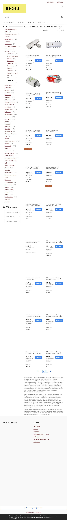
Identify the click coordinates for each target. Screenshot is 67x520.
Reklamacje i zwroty (39, 437)
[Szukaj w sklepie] (32, 17)
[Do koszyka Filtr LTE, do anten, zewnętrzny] (59, 135)
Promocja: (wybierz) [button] (11, 221)
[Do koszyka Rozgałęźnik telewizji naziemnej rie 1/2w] (59, 172)
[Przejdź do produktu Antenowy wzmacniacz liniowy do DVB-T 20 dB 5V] (33, 120)
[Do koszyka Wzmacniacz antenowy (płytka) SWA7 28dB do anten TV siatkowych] (59, 357)
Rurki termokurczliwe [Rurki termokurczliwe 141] (10, 158)
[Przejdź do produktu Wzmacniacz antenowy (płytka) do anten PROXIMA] (33, 230)
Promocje (7, 202)
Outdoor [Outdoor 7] (7, 143)
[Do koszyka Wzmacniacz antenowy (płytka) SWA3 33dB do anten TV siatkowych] (38, 357)
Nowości (7, 199)
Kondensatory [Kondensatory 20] (9, 114)
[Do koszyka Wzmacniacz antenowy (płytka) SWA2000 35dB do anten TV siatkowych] (59, 320)
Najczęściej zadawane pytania (41, 439)
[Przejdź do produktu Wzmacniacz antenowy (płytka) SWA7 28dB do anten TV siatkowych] (54, 341)
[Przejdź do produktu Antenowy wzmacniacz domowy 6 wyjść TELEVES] (54, 44)
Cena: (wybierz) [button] (10, 216)
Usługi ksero (37, 442)
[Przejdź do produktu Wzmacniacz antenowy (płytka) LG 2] (33, 267)
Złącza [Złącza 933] (6, 194)
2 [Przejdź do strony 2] (43, 371)
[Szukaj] (62, 17)
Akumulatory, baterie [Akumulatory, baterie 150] (10, 46)
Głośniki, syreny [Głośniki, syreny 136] (9, 109)
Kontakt (36, 429)
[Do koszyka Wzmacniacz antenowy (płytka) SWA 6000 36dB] (59, 283)
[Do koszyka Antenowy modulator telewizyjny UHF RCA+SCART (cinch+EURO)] (38, 60)
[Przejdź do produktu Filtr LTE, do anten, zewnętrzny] (54, 120)
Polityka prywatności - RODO (41, 434)
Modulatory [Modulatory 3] (10, 66)
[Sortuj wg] (50, 30)
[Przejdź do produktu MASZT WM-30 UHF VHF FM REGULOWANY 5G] (33, 157)
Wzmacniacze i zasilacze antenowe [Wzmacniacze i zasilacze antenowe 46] (11, 80)
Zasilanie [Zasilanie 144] (7, 187)
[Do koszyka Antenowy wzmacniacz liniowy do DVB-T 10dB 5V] (38, 98)
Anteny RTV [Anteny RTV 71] (10, 53)
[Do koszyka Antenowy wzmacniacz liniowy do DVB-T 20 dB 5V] (38, 135)
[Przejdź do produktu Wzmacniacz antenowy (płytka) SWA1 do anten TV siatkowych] (33, 304)
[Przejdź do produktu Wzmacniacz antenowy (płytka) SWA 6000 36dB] (54, 267)
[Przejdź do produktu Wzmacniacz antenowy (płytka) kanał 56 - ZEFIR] (54, 230)
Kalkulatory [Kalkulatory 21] (8, 112)
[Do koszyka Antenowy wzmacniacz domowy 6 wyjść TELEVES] (59, 60)
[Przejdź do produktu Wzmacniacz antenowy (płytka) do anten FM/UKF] (54, 193)
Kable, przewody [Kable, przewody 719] (9, 153)
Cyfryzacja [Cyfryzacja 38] (8, 100)
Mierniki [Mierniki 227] (7, 121)
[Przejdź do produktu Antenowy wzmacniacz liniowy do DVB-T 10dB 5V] (33, 82)
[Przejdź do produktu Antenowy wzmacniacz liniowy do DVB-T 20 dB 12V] (54, 82)
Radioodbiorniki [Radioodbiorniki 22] (9, 155)
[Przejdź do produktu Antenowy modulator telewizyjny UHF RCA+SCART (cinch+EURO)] (33, 44)
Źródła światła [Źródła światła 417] (9, 197)
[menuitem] (10, 22)
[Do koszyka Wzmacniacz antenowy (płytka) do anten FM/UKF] (59, 209)
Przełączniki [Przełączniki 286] (8, 146)
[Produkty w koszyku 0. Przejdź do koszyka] (62, 6)
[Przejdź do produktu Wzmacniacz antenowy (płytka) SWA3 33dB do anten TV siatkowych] (33, 341)
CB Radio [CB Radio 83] (7, 92)
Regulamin (36, 431)
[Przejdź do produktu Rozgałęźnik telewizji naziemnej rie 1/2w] (54, 157)
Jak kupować (37, 426)
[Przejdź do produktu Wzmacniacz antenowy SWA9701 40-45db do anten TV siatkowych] (33, 193)
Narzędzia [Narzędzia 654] (7, 129)
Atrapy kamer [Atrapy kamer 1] (8, 85)
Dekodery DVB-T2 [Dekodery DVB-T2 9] (10, 102)
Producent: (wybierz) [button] (12, 212)
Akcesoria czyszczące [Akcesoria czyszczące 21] (11, 34)
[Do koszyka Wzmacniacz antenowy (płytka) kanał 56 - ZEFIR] (59, 246)
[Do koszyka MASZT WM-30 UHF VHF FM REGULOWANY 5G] (38, 172)
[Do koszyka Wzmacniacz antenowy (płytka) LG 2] (38, 283)
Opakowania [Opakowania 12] (8, 131)
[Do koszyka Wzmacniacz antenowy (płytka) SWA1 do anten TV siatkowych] (38, 320)
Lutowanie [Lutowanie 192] (7, 117)
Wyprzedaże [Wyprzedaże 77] (8, 185)
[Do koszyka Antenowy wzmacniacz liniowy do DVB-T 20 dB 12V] (59, 97)
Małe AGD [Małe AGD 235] (7, 119)
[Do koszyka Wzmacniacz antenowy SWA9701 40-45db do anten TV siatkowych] (38, 209)
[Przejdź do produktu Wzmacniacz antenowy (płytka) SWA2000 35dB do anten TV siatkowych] (54, 304)
